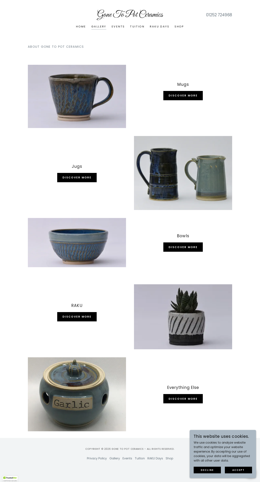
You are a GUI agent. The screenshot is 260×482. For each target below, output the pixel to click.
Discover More (183, 95)
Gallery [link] (98, 26)
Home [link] (81, 26)
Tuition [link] (137, 26)
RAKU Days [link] (159, 26)
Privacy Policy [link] (97, 458)
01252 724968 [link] (219, 15)
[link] (130, 16)
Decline (207, 470)
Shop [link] (179, 26)
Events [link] (118, 26)
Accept (238, 470)
